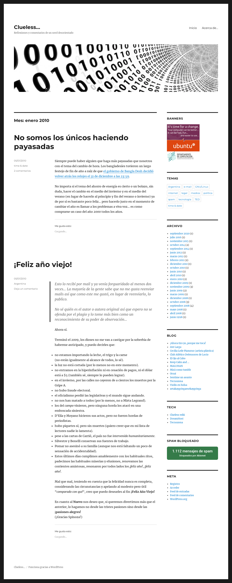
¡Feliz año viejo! (43, 264)
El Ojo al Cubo (177, 358)
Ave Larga (175, 347)
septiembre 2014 (179, 248)
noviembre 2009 (179, 286)
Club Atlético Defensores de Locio (189, 354)
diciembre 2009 (179, 283)
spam (171, 199)
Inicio (193, 28)
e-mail (188, 186)
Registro (175, 483)
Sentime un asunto (181, 377)
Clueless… (27, 27)
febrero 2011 (177, 260)
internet (173, 193)
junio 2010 (176, 271)
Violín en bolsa (178, 385)
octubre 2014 (177, 245)
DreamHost (176, 418)
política (208, 193)
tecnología (185, 199)
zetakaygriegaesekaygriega (185, 388)
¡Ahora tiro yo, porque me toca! (188, 343)
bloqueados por (192, 453)
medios (195, 193)
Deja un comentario (26, 288)
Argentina (20, 283)
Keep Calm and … (179, 362)
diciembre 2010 (179, 264)
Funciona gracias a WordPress (45, 567)
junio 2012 (176, 252)
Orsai (173, 373)
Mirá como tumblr (180, 369)
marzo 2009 (177, 294)
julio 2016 (175, 237)
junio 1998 (176, 317)
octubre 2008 (177, 302)
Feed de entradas (179, 491)
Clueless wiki (177, 414)
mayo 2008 (176, 309)
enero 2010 (176, 279)
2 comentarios (22, 170)
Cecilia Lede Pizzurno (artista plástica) (192, 350)
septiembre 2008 (179, 305)
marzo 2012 (176, 256)
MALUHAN (176, 366)
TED (197, 199)
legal (184, 193)
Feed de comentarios (182, 495)
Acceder (174, 487)
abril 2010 (175, 275)
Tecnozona (176, 381)
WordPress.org (178, 499)
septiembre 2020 (179, 233)
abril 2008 (176, 313)
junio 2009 (176, 290)
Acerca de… (210, 28)
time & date (21, 165)
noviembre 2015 (179, 241)
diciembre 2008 (179, 298)
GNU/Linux (201, 186)
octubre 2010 (177, 267)
